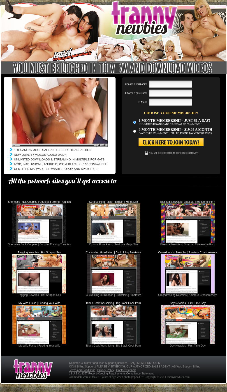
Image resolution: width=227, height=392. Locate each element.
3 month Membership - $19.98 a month (175, 129)
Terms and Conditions (82, 370)
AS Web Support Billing (186, 366)
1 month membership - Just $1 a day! (174, 120)
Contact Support (126, 370)
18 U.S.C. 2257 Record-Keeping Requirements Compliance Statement (111, 373)
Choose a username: (136, 84)
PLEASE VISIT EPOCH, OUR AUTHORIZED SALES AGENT (133, 366)
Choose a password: (136, 93)
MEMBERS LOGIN (148, 363)
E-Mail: (142, 102)
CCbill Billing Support (82, 366)
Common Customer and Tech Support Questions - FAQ (102, 363)
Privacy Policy (105, 370)
